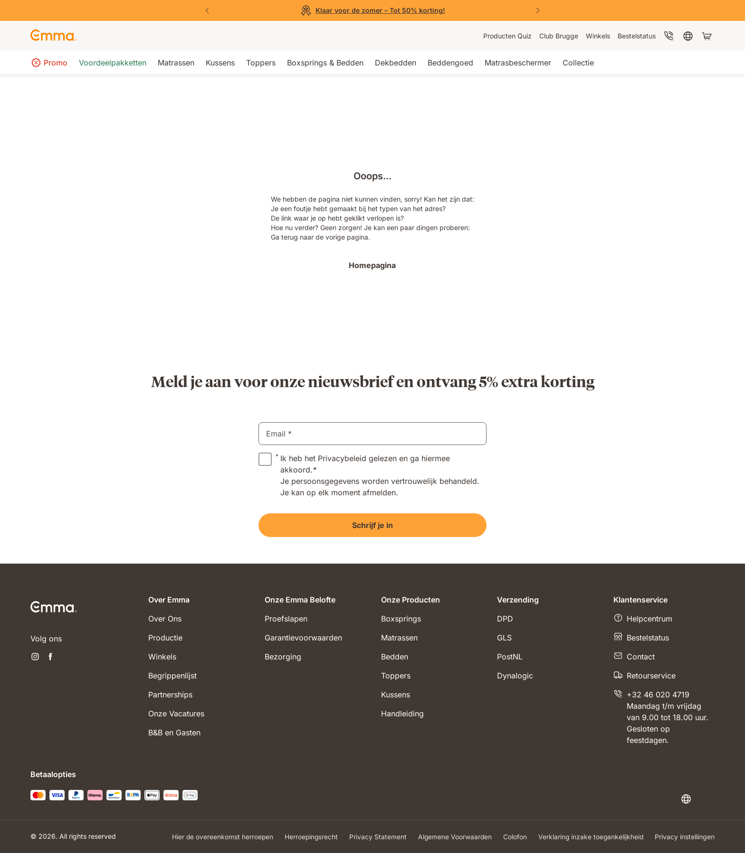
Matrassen (399, 637)
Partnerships (170, 694)
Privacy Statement (375, 837)
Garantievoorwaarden (303, 637)
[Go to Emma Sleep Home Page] (53, 36)
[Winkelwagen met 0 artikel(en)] (708, 36)
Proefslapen (286, 618)
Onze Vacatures (176, 713)
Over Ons (164, 618)
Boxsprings (401, 618)
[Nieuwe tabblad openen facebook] (50, 657)
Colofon (513, 837)
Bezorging (283, 656)
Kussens (395, 694)
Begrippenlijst (172, 675)
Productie (165, 637)
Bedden (394, 656)
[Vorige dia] (207, 10)
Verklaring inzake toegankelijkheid (590, 837)
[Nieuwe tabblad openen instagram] (35, 657)
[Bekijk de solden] (372, 10)
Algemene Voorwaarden (453, 837)
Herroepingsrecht (308, 837)
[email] (372, 433)
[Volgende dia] (538, 10)
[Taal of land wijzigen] (697, 799)
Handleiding (402, 713)
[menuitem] (507, 36)
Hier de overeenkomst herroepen (219, 837)
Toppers (396, 675)
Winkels (162, 656)
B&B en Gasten (174, 732)
